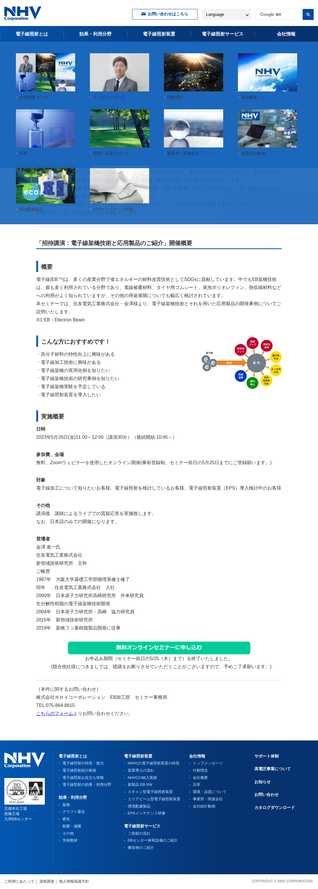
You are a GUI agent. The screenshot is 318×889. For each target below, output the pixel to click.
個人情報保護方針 (74, 881)
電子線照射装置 (159, 34)
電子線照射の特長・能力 (83, 763)
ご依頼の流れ (139, 833)
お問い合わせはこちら (168, 14)
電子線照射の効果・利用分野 (86, 784)
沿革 (196, 784)
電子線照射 (222, 34)
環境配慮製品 (139, 806)
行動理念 (200, 770)
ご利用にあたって (19, 881)
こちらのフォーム (54, 713)
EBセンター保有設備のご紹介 (153, 840)
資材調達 (46, 881)
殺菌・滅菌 (71, 826)
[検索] (278, 14)
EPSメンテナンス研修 (146, 813)
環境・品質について (210, 792)
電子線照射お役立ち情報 (83, 777)
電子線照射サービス (142, 826)
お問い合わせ (266, 794)
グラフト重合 (73, 812)
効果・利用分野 (95, 34)
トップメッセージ (208, 763)
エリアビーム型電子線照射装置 (154, 799)
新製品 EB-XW (140, 784)
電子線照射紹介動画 (79, 770)
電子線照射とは (32, 34)
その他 (68, 833)
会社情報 (286, 34)
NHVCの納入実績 (142, 777)
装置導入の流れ (141, 770)
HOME (10, 49)
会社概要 (200, 777)
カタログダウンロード (274, 807)
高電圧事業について (272, 768)
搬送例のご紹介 (141, 847)
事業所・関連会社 (208, 799)
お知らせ (28, 49)
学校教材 (69, 840)
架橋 (66, 805)
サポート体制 (266, 756)
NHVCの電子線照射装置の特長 (154, 763)
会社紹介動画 (204, 806)
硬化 (66, 819)
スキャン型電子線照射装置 (150, 792)
